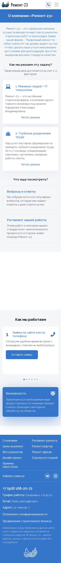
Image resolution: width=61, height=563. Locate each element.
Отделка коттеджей (45, 457)
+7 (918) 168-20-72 (17, 488)
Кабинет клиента (13, 476)
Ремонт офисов (42, 452)
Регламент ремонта (44, 440)
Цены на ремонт (13, 446)
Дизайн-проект (12, 457)
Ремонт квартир (42, 446)
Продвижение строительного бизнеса (27, 521)
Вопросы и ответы (21, 191)
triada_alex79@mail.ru (25, 501)
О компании (10, 440)
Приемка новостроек (10, 465)
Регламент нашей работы (27, 220)
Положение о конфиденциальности (25, 514)
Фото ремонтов (13, 452)
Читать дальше (30, 117)
